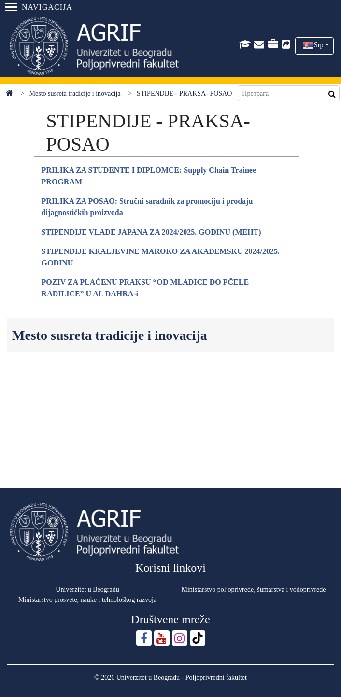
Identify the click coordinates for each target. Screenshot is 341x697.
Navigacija (38, 7)
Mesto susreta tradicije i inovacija (75, 93)
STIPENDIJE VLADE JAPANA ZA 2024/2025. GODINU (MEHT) (151, 232)
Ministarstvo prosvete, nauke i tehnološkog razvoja (87, 599)
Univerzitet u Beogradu (87, 589)
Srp (318, 45)
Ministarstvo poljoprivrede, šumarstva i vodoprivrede (254, 589)
